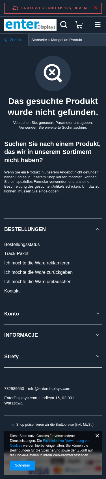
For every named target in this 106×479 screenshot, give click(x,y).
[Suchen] (64, 24)
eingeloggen (48, 191)
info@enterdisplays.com (49, 388)
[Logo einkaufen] (30, 24)
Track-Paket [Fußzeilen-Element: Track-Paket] (16, 253)
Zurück (12, 40)
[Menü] (97, 24)
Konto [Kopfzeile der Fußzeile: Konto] (11, 314)
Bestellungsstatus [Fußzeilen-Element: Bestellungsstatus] (22, 244)
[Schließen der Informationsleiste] (95, 8)
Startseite (39, 40)
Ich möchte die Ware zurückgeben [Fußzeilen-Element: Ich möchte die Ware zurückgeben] (38, 272)
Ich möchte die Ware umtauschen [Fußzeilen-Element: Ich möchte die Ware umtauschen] (38, 281)
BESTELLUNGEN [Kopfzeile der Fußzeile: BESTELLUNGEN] (25, 229)
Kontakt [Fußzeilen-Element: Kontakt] (12, 291)
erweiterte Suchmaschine (65, 127)
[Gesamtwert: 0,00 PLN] (79, 24)
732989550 (14, 388)
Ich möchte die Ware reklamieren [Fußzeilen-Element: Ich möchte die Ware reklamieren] (37, 262)
